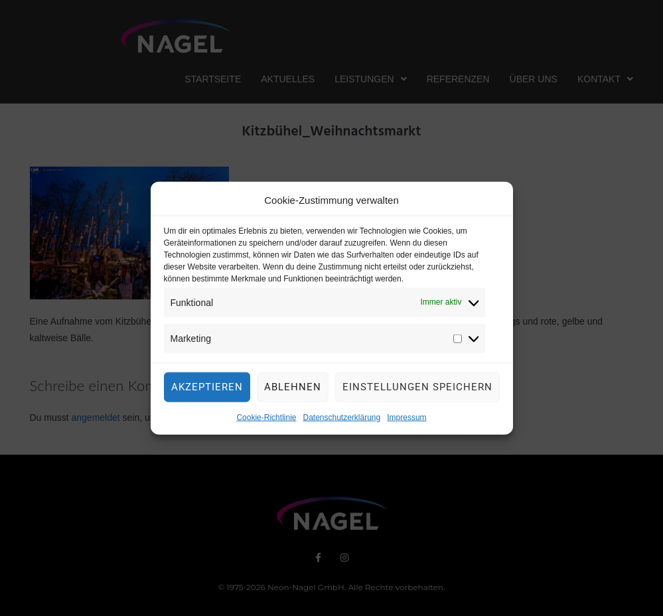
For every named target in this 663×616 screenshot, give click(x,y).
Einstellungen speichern (417, 389)
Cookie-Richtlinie (266, 419)
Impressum (406, 419)
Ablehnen (292, 389)
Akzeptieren (207, 389)
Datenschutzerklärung (341, 419)
